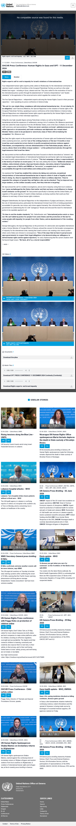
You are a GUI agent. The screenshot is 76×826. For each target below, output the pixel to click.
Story (6, 77)
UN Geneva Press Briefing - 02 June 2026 (56, 492)
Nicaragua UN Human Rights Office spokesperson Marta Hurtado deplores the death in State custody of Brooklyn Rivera (57, 438)
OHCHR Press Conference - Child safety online (16, 690)
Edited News (5, 802)
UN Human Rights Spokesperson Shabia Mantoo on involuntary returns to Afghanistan (18, 746)
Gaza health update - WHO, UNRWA (55, 689)
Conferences (5, 813)
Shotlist (16, 77)
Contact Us (43, 811)
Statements (4, 806)
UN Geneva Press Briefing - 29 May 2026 (55, 621)
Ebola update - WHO (49, 556)
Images (3, 809)
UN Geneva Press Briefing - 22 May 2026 (55, 748)
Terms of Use (44, 813)
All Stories (4, 816)
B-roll (3, 811)
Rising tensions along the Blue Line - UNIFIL (17, 435)
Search (42, 804)
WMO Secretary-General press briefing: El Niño (18, 557)
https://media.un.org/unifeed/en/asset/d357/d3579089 (25, 657)
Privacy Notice (25, 824)
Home (42, 802)
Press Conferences (7, 804)
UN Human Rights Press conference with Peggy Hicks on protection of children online (17, 621)
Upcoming (43, 806)
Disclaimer (43, 816)
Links (41, 809)
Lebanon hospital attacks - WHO (15, 489)
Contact (5, 824)
